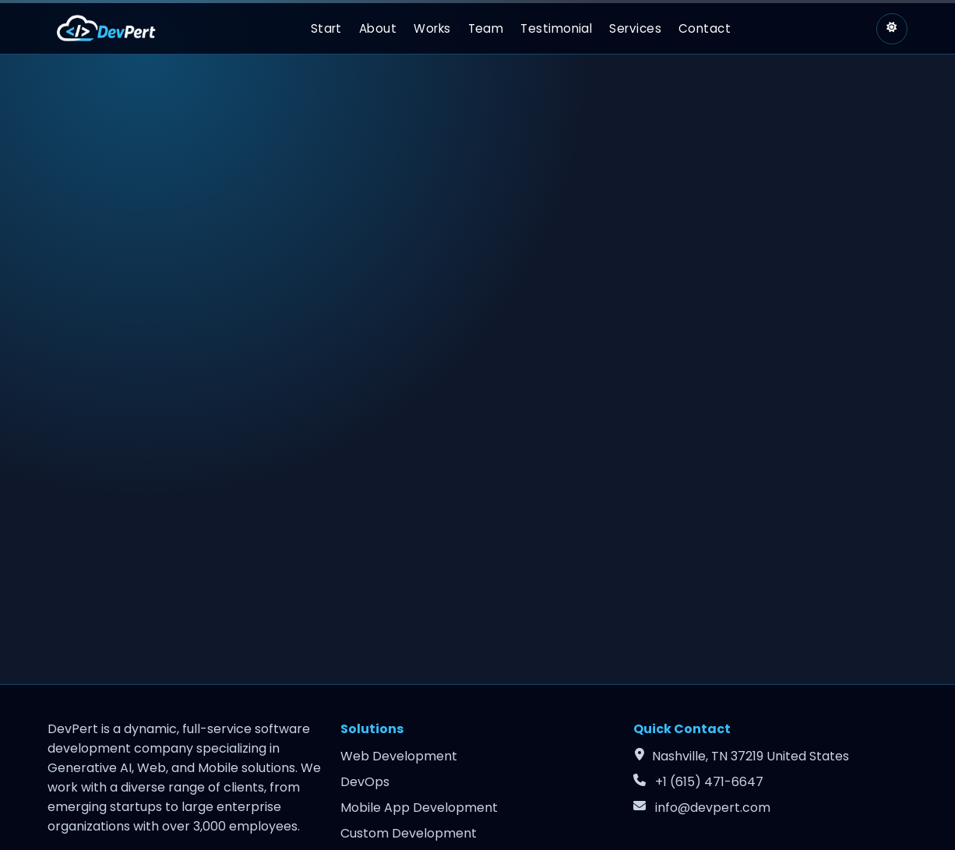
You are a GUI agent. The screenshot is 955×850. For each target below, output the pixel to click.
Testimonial (556, 28)
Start (326, 28)
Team (486, 28)
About (377, 28)
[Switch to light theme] (891, 28)
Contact (704, 28)
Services (635, 28)
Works (432, 28)
